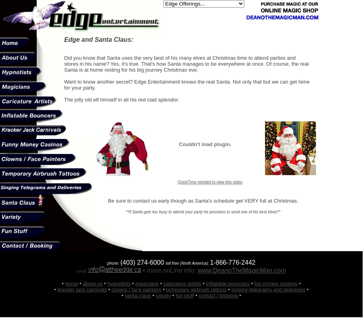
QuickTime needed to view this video (210, 182)
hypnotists (119, 284)
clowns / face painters (136, 290)
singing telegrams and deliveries (268, 290)
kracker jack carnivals (82, 290)
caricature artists (182, 284)
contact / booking (218, 296)
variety (163, 296)
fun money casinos (275, 284)
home (71, 284)
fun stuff (185, 296)
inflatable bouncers (227, 284)
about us (93, 284)
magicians (147, 284)
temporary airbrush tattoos (196, 290)
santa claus (138, 296)
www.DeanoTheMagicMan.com (242, 270)
